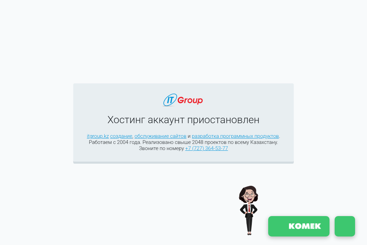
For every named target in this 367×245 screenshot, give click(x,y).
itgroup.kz (98, 136)
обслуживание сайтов (160, 136)
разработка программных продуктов (235, 136)
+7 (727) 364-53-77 (206, 148)
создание (121, 136)
